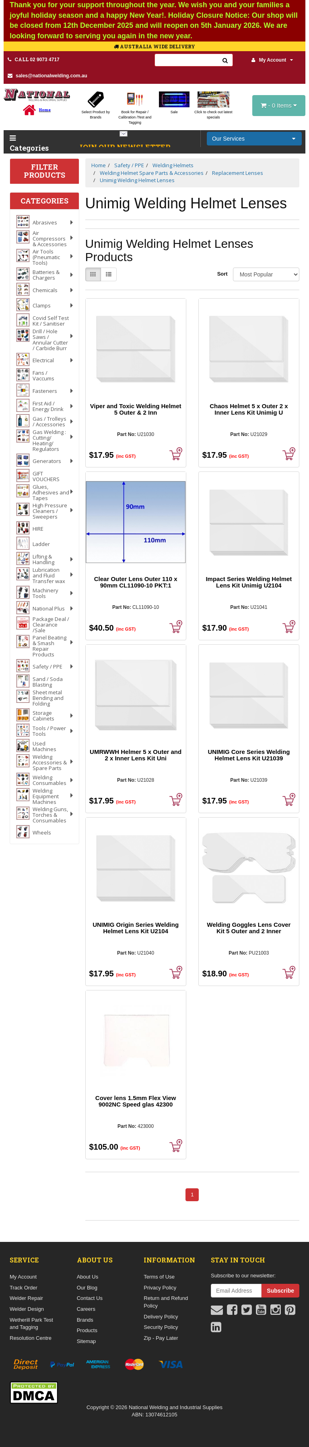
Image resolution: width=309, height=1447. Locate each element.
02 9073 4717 (34, 59)
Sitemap (86, 1341)
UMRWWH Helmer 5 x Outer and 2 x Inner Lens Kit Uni (135, 755)
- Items (279, 105)
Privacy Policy (160, 1288)
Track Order (23, 1288)
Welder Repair (26, 1298)
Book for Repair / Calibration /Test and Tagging (134, 117)
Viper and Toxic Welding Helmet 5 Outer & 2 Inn (135, 409)
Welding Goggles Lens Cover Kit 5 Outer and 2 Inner (248, 927)
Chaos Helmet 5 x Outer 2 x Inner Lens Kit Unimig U (249, 409)
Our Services (228, 138)
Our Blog (87, 1288)
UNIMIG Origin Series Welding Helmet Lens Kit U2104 (136, 927)
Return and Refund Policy (166, 1302)
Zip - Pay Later (161, 1338)
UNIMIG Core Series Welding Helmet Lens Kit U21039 (249, 755)
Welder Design (27, 1309)
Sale (174, 112)
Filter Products (44, 171)
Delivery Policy (161, 1317)
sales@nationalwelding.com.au (47, 76)
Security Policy (161, 1327)
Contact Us (90, 1298)
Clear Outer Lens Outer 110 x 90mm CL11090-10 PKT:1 (135, 582)
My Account (272, 60)
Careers (86, 1309)
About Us (87, 1277)
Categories (27, 144)
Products (87, 1330)
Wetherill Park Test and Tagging (31, 1324)
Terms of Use (159, 1277)
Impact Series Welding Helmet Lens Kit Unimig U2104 (249, 582)
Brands (85, 1320)
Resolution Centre (31, 1338)
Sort (222, 274)
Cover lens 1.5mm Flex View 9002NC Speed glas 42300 (135, 1101)
